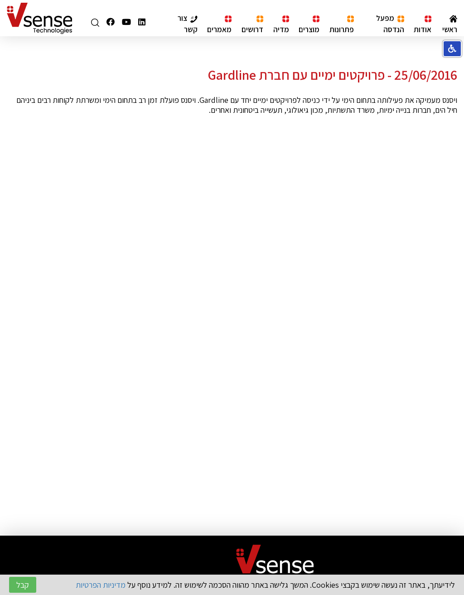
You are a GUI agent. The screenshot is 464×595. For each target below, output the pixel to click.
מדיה (281, 24)
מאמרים (219, 24)
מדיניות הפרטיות (101, 585)
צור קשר (188, 23)
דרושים (252, 24)
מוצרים (309, 24)
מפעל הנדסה (390, 23)
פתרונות (341, 24)
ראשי (449, 24)
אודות (422, 24)
